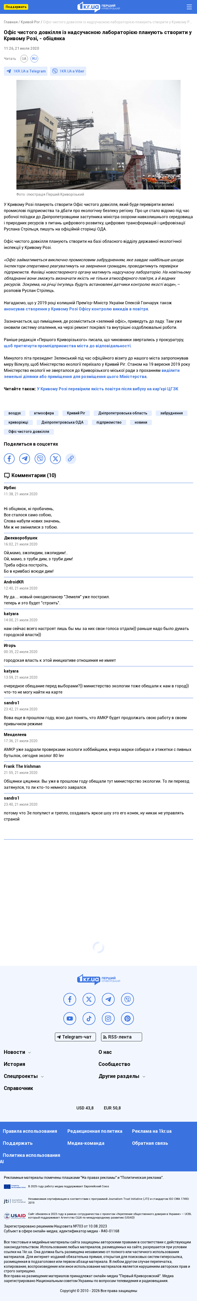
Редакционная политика (94, 1131)
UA (24, 59)
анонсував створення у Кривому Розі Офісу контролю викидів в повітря (76, 309)
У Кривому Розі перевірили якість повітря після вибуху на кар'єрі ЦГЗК (107, 388)
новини (141, 422)
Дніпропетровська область (122, 413)
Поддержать (16, 7)
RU (34, 59)
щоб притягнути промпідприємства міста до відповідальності (67, 345)
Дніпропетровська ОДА (62, 422)
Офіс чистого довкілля (28, 431)
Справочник (18, 1088)
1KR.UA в (29, 71)
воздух (14, 413)
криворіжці (18, 422)
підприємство (109, 422)
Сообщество (114, 1064)
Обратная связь (150, 1143)
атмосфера (44, 413)
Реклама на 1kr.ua (152, 1131)
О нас (105, 1052)
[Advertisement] (98, 880)
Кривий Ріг (76, 413)
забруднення (171, 413)
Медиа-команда (85, 1143)
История (14, 1064)
